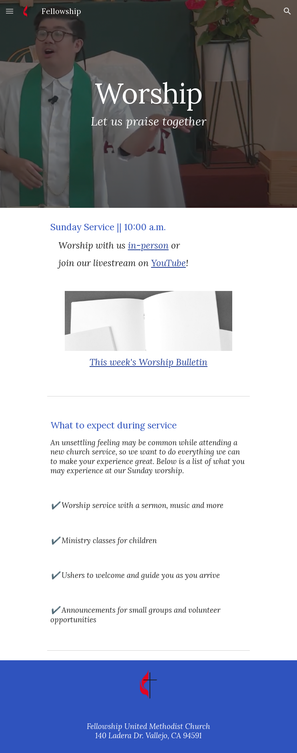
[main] (148, 103)
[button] (9, 11)
